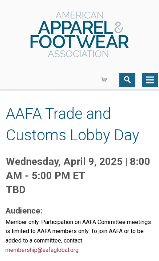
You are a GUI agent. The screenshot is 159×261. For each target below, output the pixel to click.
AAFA (80, 35)
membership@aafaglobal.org (42, 249)
